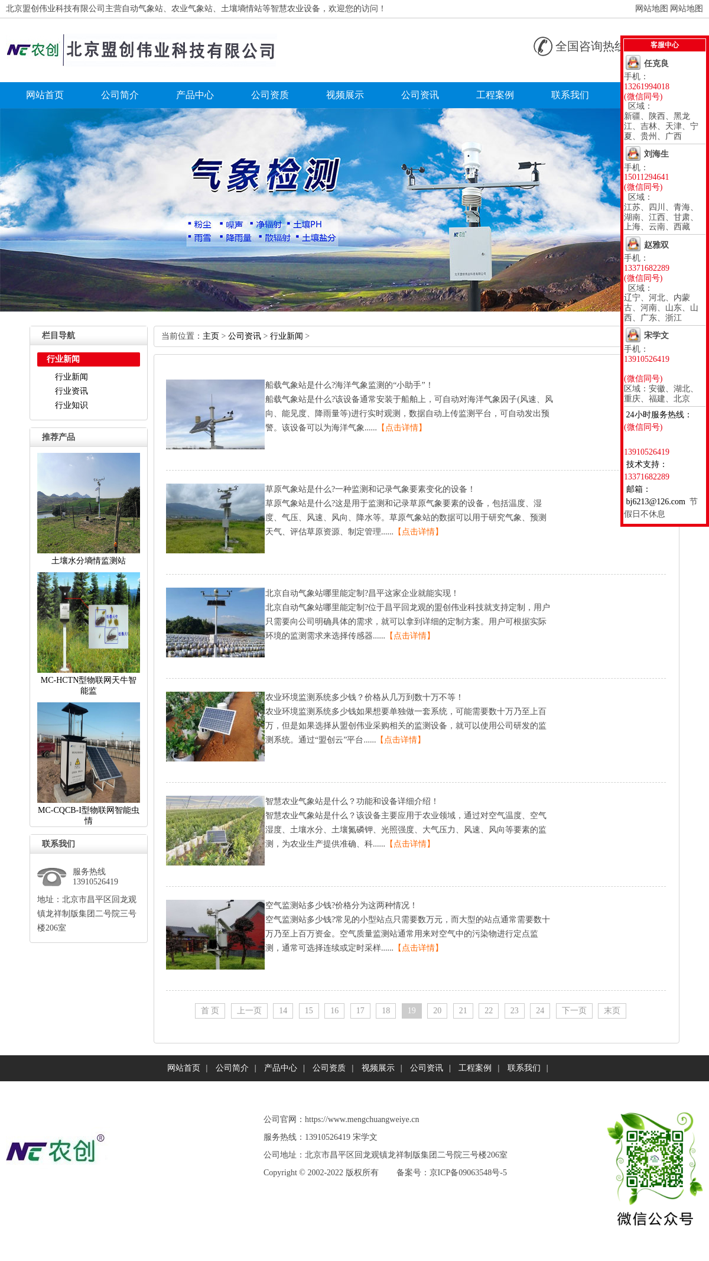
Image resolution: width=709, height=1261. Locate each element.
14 (283, 1010)
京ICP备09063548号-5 (468, 1172)
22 (488, 1010)
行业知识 (71, 405)
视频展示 (345, 95)
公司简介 (120, 95)
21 (463, 1010)
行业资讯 (71, 391)
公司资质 (270, 95)
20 (437, 1010)
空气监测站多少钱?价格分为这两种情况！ (341, 905)
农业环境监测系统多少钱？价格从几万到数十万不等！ (364, 697)
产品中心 (195, 95)
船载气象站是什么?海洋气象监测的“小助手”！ (349, 385)
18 (386, 1010)
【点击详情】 (402, 427)
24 (540, 1010)
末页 (612, 1010)
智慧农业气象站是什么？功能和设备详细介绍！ (352, 801)
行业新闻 (71, 376)
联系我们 (570, 95)
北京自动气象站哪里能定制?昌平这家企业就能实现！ (362, 593)
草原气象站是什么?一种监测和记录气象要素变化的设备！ (370, 489)
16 (334, 1010)
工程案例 (495, 95)
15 (309, 1010)
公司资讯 (420, 95)
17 (360, 1010)
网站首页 (45, 95)
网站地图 (651, 8)
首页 (210, 1010)
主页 (211, 336)
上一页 (249, 1010)
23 (514, 1010)
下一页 (574, 1010)
